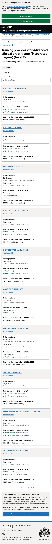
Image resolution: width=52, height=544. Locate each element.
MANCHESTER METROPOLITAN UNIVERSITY (21, 412)
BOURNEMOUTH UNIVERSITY (15, 328)
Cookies (13, 530)
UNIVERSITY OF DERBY (12, 127)
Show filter (6, 68)
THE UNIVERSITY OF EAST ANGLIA (17, 451)
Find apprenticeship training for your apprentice (21, 31)
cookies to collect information (17, 7)
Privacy (20, 530)
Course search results (14, 42)
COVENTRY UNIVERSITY (13, 289)
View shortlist (7, 45)
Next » (33, 488)
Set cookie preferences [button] (26, 21)
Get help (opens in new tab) (10, 525)
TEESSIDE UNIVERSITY (12, 372)
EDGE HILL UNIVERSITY (13, 167)
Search (4, 42)
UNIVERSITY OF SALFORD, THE (16, 211)
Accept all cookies (26, 16)
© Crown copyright (44, 539)
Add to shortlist (8, 91)
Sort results (6, 76)
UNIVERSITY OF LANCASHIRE (15, 250)
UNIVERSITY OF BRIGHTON (14, 88)
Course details (28, 42)
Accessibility (5, 530)
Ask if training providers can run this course (26, 514)
